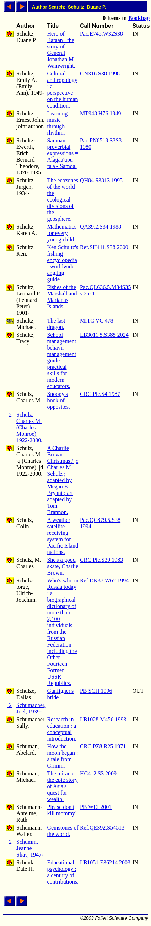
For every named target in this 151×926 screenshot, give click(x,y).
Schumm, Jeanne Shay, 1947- (29, 848)
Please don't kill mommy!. (62, 810)
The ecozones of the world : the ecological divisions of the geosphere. (62, 199)
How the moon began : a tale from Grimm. (62, 756)
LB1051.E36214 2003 (105, 862)
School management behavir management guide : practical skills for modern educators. (61, 360)
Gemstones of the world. (62, 831)
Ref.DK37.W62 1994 (104, 580)
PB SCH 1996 (96, 691)
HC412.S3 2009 (98, 773)
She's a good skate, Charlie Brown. (62, 566)
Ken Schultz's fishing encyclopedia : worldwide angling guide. (62, 263)
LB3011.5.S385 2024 (104, 335)
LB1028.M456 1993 (103, 719)
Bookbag (139, 18)
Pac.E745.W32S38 (101, 34)
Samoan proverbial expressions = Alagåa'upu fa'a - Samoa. (62, 153)
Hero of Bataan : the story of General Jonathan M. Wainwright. (61, 50)
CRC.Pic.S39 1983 (101, 560)
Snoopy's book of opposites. (58, 400)
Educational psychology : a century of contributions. (62, 872)
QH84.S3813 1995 (101, 180)
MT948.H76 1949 (100, 113)
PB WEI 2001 (96, 807)
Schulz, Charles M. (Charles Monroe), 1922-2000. (29, 427)
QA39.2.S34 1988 (100, 227)
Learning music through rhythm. (57, 123)
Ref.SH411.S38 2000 (104, 247)
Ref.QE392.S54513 (102, 828)
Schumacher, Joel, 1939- (30, 708)
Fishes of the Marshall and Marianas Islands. (62, 296)
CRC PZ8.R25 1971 (103, 746)
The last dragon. (56, 324)
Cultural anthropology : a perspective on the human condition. (62, 89)
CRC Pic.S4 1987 (100, 394)
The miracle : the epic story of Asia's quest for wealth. (62, 786)
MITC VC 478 (96, 321)
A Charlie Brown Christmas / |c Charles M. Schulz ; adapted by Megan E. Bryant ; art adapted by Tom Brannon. (62, 480)
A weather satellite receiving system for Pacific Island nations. (62, 536)
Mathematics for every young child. (61, 233)
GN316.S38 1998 (100, 73)
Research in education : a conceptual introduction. (61, 729)
